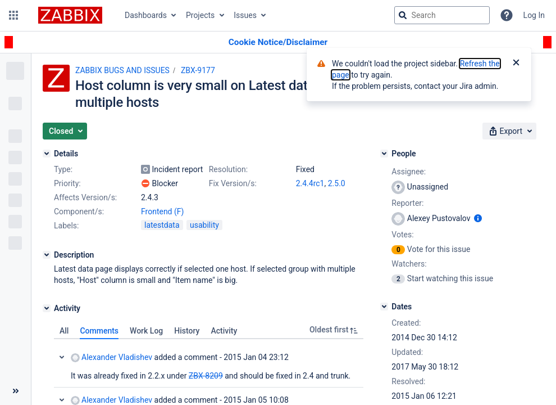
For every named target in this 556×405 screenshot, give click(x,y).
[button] (13, 15)
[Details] (47, 154)
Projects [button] (200, 15)
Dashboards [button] (146, 15)
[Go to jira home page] (70, 15)
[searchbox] (442, 15)
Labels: (66, 225)
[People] (384, 154)
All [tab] (64, 330)
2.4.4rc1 (310, 183)
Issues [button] (245, 15)
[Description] (47, 255)
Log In (534, 15)
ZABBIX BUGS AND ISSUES (122, 70)
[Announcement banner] (278, 42)
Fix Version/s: (233, 183)
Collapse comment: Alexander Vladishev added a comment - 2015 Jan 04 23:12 (61, 357)
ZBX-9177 (198, 70)
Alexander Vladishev (111, 357)
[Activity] (47, 308)
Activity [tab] (224, 330)
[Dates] (384, 306)
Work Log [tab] (146, 330)
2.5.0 (336, 183)
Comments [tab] (99, 330)
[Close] (516, 63)
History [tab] (186, 330)
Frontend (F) (162, 211)
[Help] (507, 15)
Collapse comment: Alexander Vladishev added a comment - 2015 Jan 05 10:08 (61, 399)
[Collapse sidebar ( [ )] (15, 390)
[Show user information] (477, 218)
